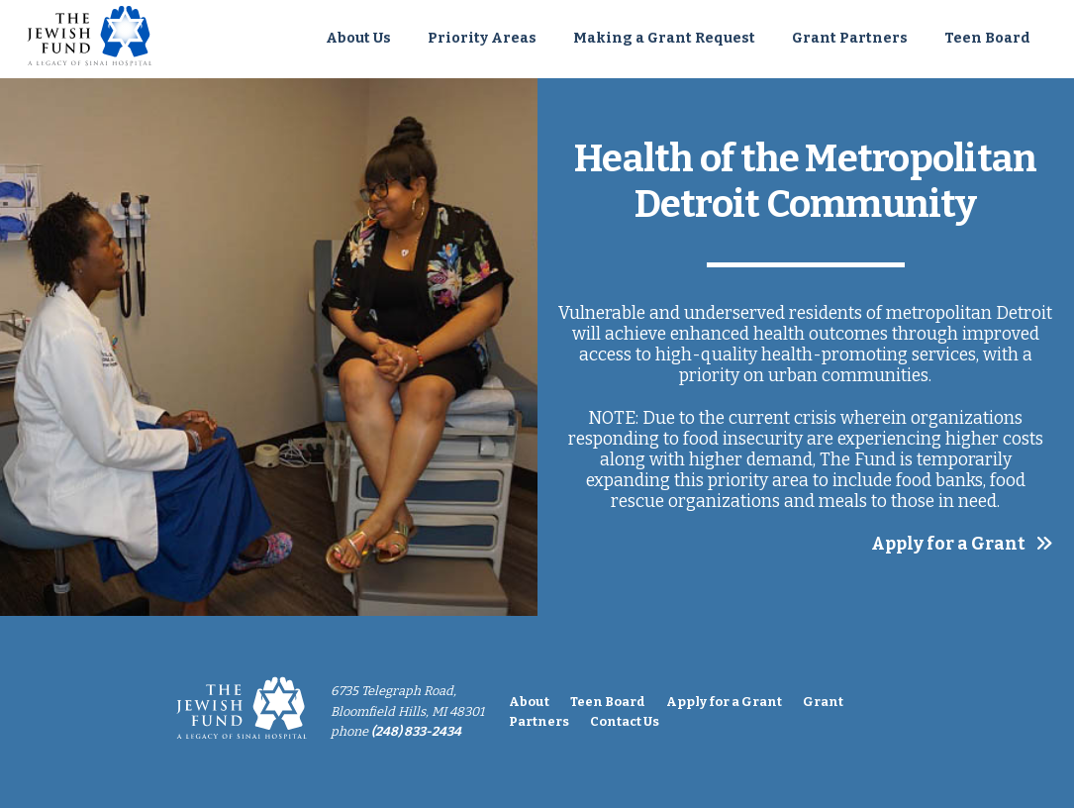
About (529, 701)
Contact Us (624, 721)
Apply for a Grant (948, 544)
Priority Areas (482, 38)
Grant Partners (850, 38)
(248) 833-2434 (416, 731)
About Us (358, 38)
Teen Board (987, 38)
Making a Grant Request (664, 38)
